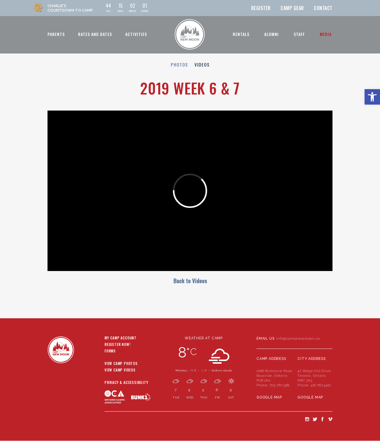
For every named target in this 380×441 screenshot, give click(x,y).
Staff (299, 34)
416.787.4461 (321, 385)
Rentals (241, 34)
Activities (136, 34)
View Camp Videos (120, 370)
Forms (110, 351)
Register (261, 8)
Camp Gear (292, 8)
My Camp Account (120, 338)
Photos (179, 64)
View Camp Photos (121, 364)
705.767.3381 (280, 385)
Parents (56, 34)
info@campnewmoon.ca (298, 338)
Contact (323, 8)
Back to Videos (190, 281)
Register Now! (117, 345)
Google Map (269, 397)
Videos (202, 64)
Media (326, 34)
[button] (372, 97)
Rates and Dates (95, 34)
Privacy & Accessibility (126, 383)
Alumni (271, 34)
